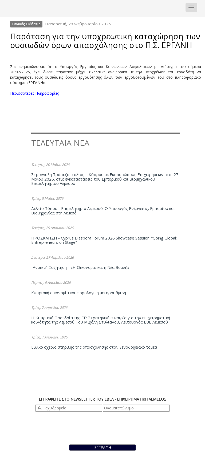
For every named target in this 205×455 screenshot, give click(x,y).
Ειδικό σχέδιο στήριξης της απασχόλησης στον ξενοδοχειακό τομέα (94, 347)
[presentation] (103, 427)
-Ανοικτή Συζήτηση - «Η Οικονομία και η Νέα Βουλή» (80, 267)
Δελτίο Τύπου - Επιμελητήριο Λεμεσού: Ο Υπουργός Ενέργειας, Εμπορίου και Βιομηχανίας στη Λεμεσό (103, 210)
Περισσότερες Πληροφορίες (34, 93)
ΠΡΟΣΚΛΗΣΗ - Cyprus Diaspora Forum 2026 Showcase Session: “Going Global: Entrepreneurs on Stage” (104, 240)
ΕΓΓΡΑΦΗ (102, 447)
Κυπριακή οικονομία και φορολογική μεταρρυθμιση (78, 292)
